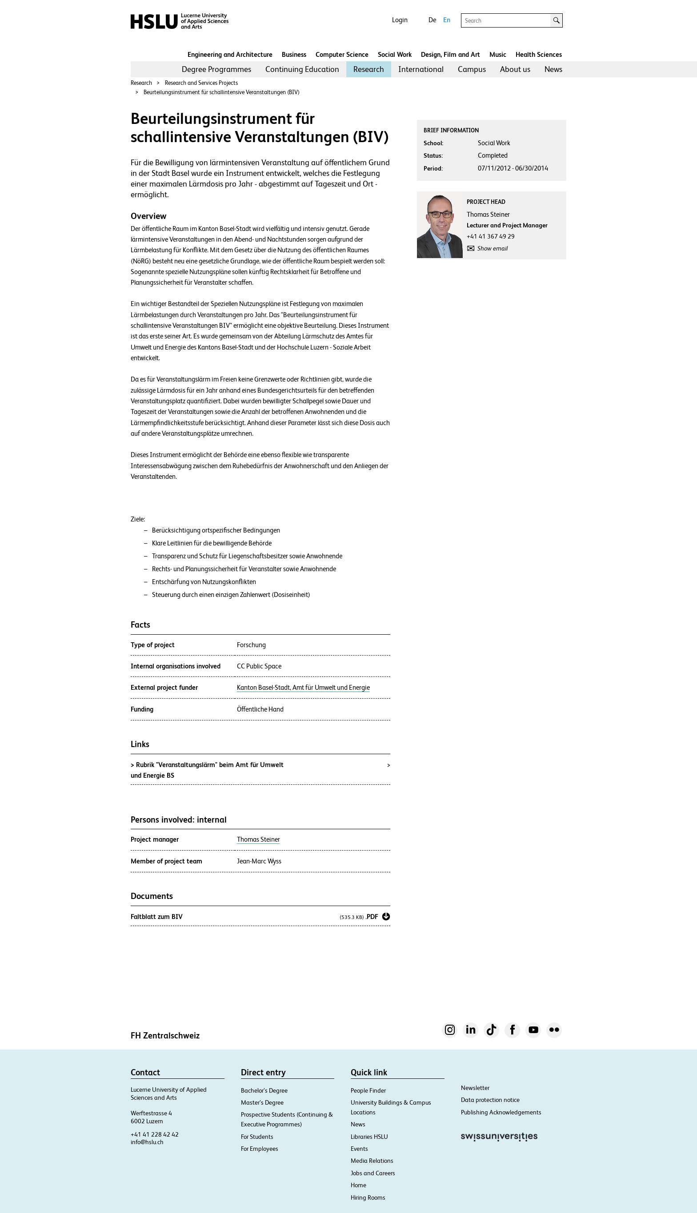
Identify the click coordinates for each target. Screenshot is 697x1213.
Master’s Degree (262, 1102)
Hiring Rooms (368, 1197)
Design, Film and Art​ (450, 54)
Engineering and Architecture (230, 54)
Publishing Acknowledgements (501, 1112)
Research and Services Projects (201, 83)
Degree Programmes (216, 69)
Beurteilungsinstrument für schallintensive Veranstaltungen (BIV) (222, 92)
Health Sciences (539, 54)
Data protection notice (490, 1099)
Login (400, 20)
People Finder (368, 1090)
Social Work (395, 54)
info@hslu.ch (147, 1141)
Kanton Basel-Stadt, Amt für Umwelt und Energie (303, 687)
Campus (472, 69)
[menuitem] (216, 69)
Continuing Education (302, 69)
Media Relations (372, 1160)
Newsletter (475, 1087)
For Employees (259, 1148)
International (421, 69)
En (446, 20)
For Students (257, 1136)
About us (515, 69)
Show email (492, 248)
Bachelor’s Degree (264, 1090)
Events (359, 1148)
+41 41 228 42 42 (155, 1134)
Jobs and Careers (373, 1173)
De (432, 20)
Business (294, 54)
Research (368, 69)
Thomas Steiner (258, 839)
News (553, 69)
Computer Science (342, 54)
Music (497, 54)
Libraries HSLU (369, 1136)
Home (358, 1185)
